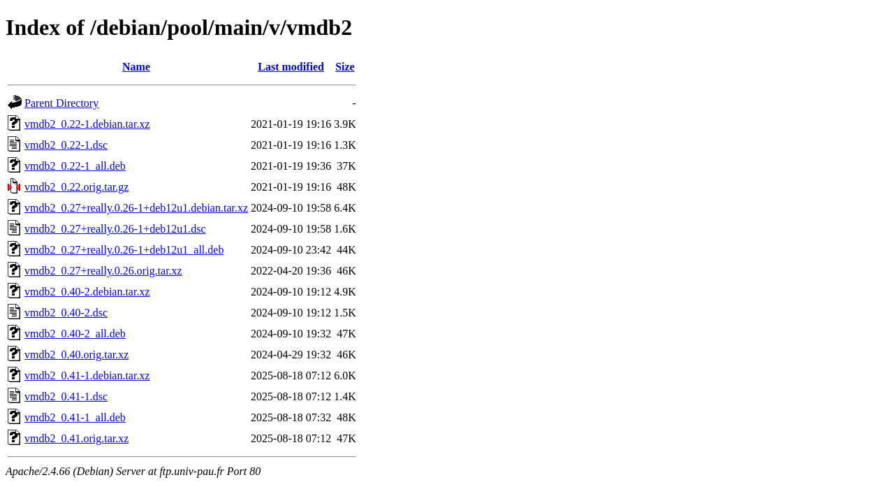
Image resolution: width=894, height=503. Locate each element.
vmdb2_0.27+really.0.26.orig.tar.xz (103, 271)
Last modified (291, 67)
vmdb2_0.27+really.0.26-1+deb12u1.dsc (115, 229)
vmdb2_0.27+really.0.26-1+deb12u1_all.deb (124, 250)
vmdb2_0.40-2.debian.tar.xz (87, 292)
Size (345, 67)
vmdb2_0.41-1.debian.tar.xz (87, 375)
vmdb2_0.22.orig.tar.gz (76, 187)
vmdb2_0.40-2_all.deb (75, 334)
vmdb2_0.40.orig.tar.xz (76, 354)
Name (136, 67)
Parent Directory (61, 103)
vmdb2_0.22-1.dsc (66, 145)
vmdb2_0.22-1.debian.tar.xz (87, 124)
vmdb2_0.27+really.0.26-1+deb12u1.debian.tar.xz (136, 208)
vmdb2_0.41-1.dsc (66, 396)
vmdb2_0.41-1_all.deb (75, 417)
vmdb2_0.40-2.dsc (66, 313)
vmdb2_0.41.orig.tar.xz (76, 438)
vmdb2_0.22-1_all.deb (75, 166)
